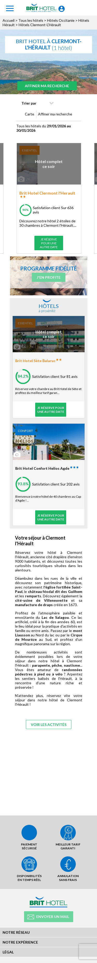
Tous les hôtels (30, 20)
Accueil (8, 20)
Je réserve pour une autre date (49, 243)
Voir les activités (48, 724)
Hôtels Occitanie (60, 20)
